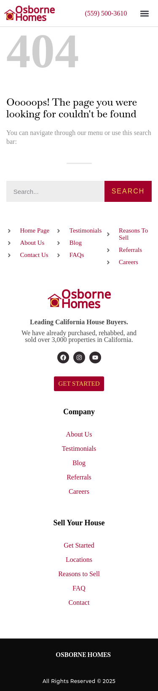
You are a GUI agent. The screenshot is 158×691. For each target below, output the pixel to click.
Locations (79, 559)
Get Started (79, 545)
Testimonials (79, 448)
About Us (79, 434)
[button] (144, 13)
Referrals (79, 477)
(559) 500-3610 (106, 13)
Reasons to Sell (79, 573)
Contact (79, 602)
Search (128, 191)
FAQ (79, 588)
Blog (79, 462)
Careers (79, 491)
